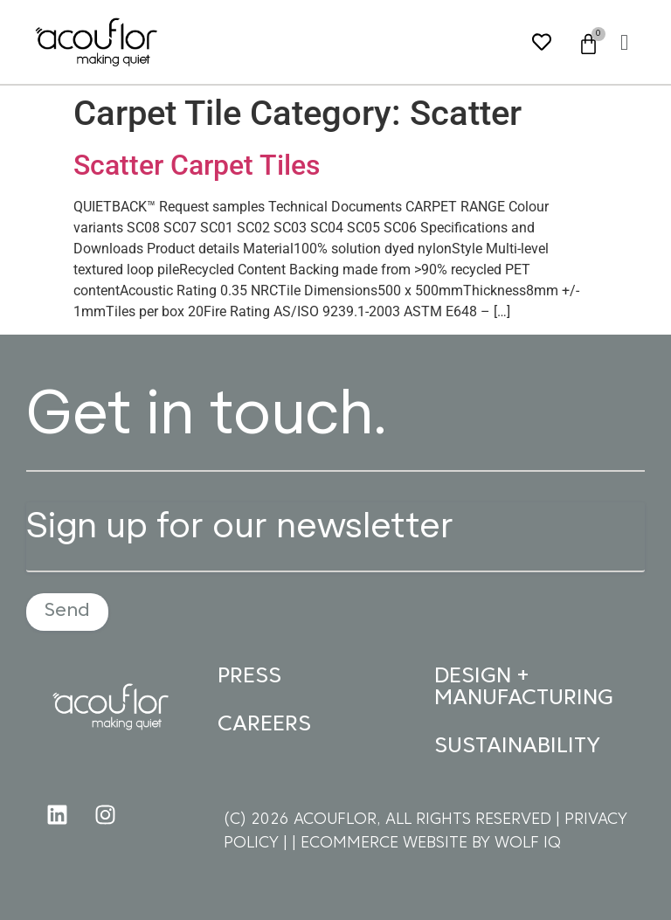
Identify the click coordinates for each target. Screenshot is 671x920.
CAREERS (264, 725)
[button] (624, 42)
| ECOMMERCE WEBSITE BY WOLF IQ (426, 843)
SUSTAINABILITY (517, 747)
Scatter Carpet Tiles (196, 165)
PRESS (249, 677)
